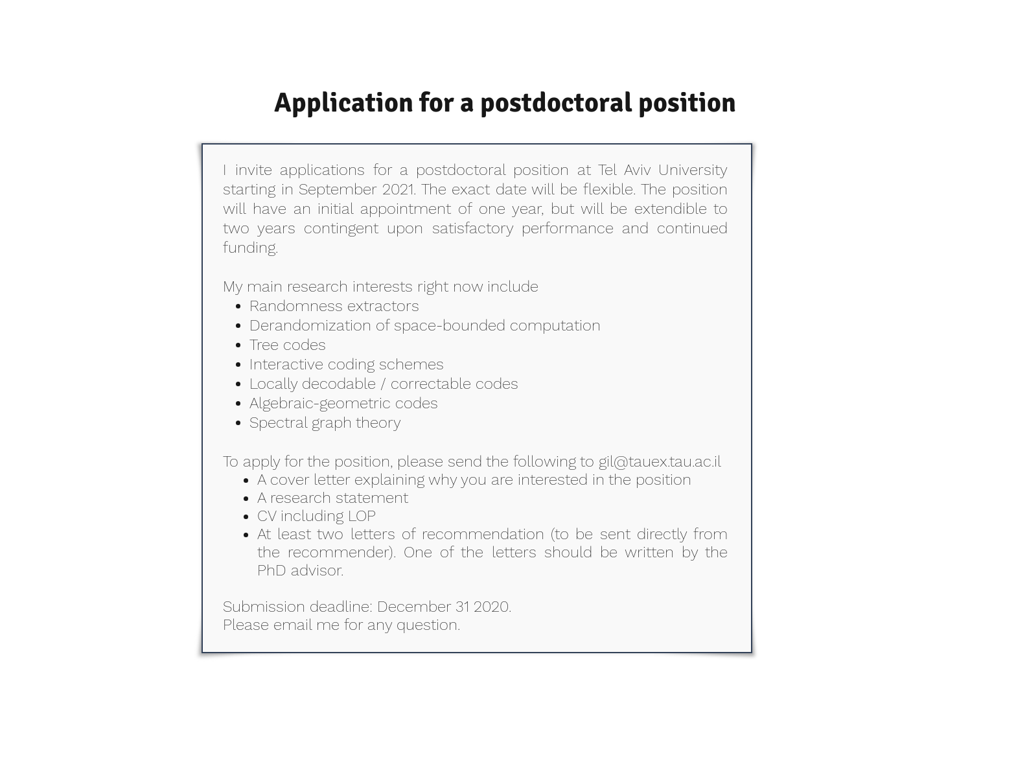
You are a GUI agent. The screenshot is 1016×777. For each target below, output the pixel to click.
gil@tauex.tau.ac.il (660, 461)
